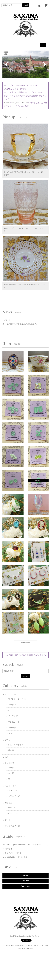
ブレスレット (14, 722)
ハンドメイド (10, 786)
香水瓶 (11, 750)
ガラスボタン (14, 790)
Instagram (15, 103)
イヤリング (13, 716)
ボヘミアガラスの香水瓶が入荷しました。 (20, 324)
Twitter (6, 103)
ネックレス (13, 705)
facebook (24, 103)
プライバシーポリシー (14, 853)
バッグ (11, 768)
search (25, 5)
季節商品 (8, 803)
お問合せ (8, 849)
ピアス (11, 710)
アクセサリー (10, 694)
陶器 (7, 757)
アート (7, 820)
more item (25, 643)
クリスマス (13, 807)
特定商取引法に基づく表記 (15, 857)
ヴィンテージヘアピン (17, 699)
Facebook (25, 875)
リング (11, 733)
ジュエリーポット (15, 745)
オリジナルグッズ (12, 826)
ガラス (7, 740)
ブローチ (12, 728)
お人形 (11, 773)
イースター (13, 813)
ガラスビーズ (14, 796)
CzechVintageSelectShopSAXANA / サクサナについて (26, 845)
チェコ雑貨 (9, 763)
